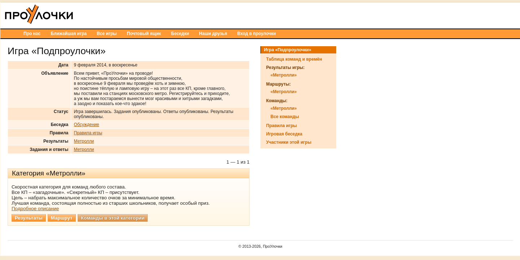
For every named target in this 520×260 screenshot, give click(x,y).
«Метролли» (372, 75)
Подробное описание (123, 208)
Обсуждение (174, 124)
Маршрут (150, 218)
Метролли (172, 141)
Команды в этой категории (201, 218)
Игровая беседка (372, 133)
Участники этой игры (376, 142)
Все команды (373, 116)
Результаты (117, 218)
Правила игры (176, 132)
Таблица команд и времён (382, 59)
